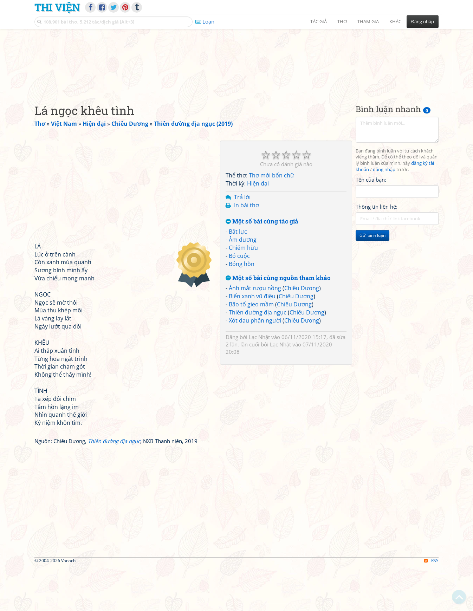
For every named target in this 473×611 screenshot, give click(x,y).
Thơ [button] (342, 21)
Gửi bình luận (372, 279)
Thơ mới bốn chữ (271, 219)
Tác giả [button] (318, 21)
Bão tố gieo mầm (251, 348)
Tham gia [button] (368, 21)
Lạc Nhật (259, 381)
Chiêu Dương (301, 332)
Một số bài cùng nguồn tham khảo (278, 322)
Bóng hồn (241, 308)
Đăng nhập (422, 21)
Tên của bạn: (371, 223)
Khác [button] (395, 21)
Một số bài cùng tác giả (262, 265)
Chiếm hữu (243, 291)
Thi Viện (57, 7)
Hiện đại (258, 228)
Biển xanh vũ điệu (252, 340)
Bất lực (238, 276)
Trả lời (242, 241)
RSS (431, 605)
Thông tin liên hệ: (376, 250)
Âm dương (243, 284)
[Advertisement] (236, 82)
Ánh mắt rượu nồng (255, 332)
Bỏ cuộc (239, 300)
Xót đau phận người (255, 364)
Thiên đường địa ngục (257, 356)
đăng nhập (384, 214)
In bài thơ (246, 249)
